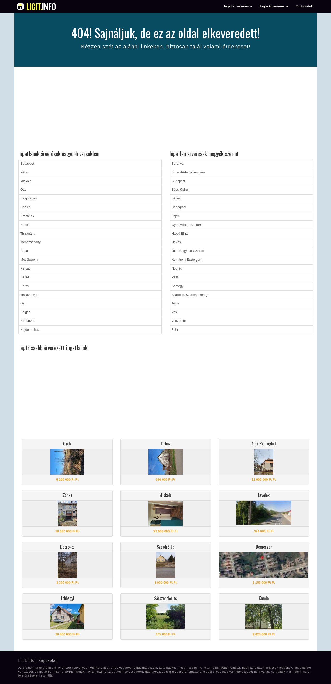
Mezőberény (29, 260)
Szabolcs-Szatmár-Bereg (189, 295)
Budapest (27, 163)
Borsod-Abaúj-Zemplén (188, 172)
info (41, 6)
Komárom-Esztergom (187, 260)
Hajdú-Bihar (180, 233)
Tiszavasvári (29, 295)
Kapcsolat (47, 660)
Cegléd (25, 207)
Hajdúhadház (30, 330)
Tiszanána (27, 233)
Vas (174, 312)
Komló (24, 225)
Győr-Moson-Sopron (186, 225)
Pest (175, 277)
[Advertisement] (165, 109)
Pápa (24, 251)
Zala (175, 330)
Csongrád (179, 207)
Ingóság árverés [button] (274, 6)
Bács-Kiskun (180, 189)
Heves (176, 242)
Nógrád (177, 268)
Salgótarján (28, 198)
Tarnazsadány (30, 242)
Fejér (175, 216)
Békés (24, 277)
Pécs (24, 172)
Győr (23, 303)
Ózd (23, 189)
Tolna (175, 303)
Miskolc (25, 181)
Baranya (178, 163)
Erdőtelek (27, 216)
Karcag (25, 268)
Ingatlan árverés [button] (238, 6)
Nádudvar (27, 321)
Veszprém (179, 321)
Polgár (25, 312)
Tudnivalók (304, 6)
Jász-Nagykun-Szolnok (188, 251)
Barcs (24, 286)
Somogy (177, 286)
